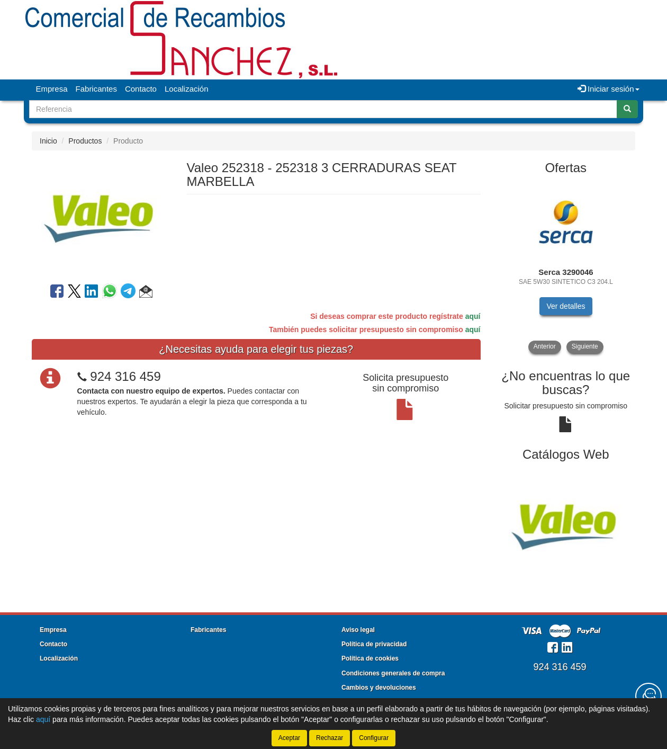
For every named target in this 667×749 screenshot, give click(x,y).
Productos (85, 141)
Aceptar (289, 738)
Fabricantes (96, 88)
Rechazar (329, 738)
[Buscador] (323, 109)
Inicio (48, 141)
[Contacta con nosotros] (648, 696)
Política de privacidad (374, 644)
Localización (187, 88)
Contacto (141, 88)
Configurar (374, 738)
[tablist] (566, 267)
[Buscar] (627, 109)
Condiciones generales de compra (393, 673)
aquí (473, 316)
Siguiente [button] (585, 346)
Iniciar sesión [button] (608, 88)
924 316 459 (125, 376)
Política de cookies (370, 658)
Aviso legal (358, 630)
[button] (145, 293)
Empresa (52, 88)
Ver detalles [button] (565, 306)
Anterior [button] (545, 346)
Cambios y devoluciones (378, 687)
